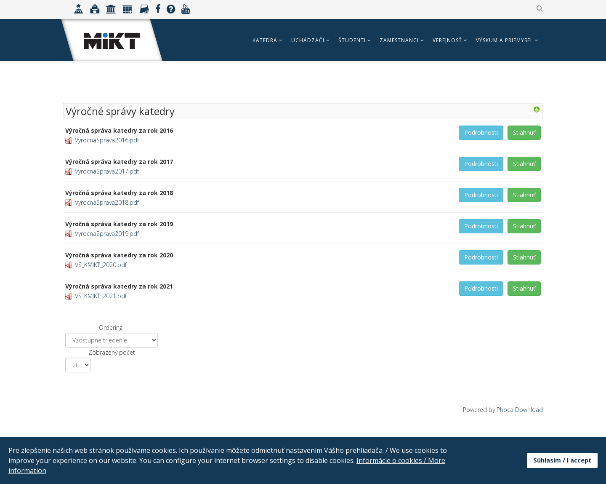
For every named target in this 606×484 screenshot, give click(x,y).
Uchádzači (307, 40)
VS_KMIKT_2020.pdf (101, 265)
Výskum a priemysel (504, 40)
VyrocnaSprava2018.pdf (107, 202)
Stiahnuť (524, 132)
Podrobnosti (481, 132)
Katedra (264, 40)
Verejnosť (447, 40)
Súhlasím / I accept (562, 460)
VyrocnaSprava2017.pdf (107, 171)
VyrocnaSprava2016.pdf (107, 140)
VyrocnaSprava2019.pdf (107, 234)
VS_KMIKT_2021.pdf (101, 296)
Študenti (352, 40)
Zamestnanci (399, 40)
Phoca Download (520, 410)
